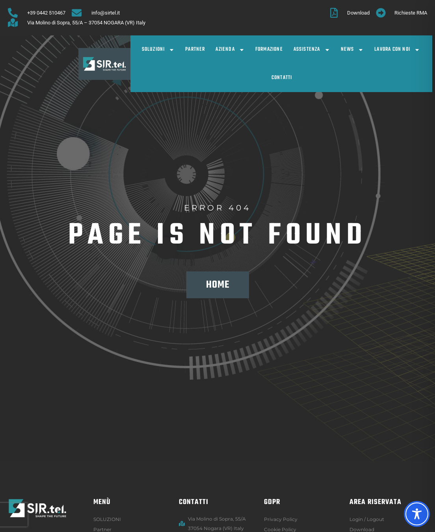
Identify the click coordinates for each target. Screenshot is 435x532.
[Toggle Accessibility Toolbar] (417, 514)
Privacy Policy (280, 519)
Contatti (281, 78)
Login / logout (366, 519)
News (352, 50)
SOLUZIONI (158, 50)
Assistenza (312, 50)
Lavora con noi (397, 50)
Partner (195, 49)
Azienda (230, 50)
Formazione (269, 49)
